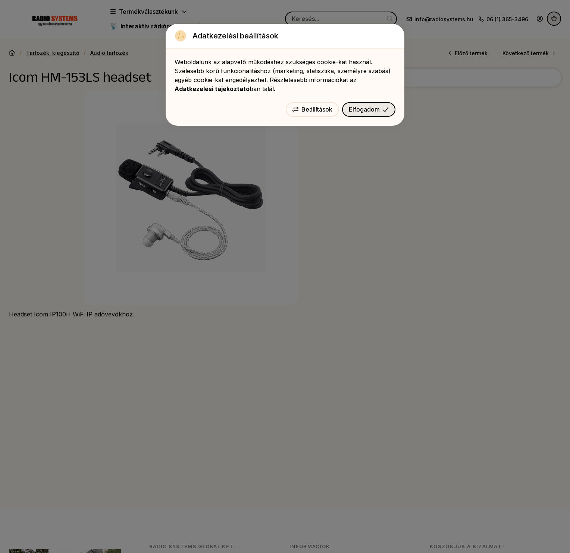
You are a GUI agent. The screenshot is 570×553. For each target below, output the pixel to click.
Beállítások (312, 109)
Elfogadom (369, 109)
